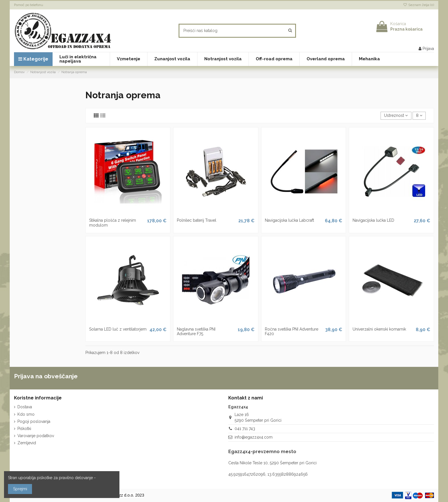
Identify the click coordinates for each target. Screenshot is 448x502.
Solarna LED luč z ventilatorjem (118, 329)
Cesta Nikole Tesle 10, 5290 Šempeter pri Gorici (272, 463)
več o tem (106, 477)
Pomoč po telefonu (28, 5)
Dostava (24, 407)
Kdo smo (26, 414)
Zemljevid (26, 443)
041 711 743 (245, 428)
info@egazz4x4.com (254, 437)
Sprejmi (20, 489)
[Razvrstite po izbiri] (396, 116)
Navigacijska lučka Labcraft (289, 220)
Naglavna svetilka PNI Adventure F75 (196, 331)
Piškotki (24, 428)
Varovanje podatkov (35, 435)
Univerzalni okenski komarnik (379, 329)
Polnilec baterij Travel (196, 220)
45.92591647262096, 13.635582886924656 (268, 474)
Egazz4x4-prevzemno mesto (262, 451)
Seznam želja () (418, 5)
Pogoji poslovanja (33, 421)
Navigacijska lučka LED (373, 220)
